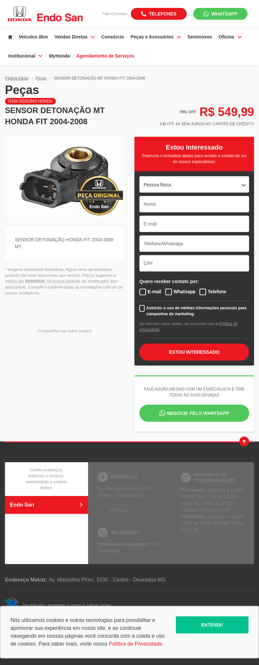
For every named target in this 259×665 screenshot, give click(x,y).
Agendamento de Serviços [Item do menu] (105, 56)
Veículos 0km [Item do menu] (33, 36)
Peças (40, 78)
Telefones (163, 13)
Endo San (46, 505)
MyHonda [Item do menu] (59, 56)
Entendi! (212, 625)
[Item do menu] (10, 37)
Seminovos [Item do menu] (199, 36)
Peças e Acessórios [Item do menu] (155, 36)
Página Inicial (16, 78)
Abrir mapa (118, 510)
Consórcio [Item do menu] (112, 36)
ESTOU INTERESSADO (194, 352)
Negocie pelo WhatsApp (198, 413)
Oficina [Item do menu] (230, 36)
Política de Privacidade (135, 644)
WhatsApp (224, 13)
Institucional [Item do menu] (25, 56)
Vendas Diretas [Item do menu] (75, 36)
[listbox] (194, 184)
